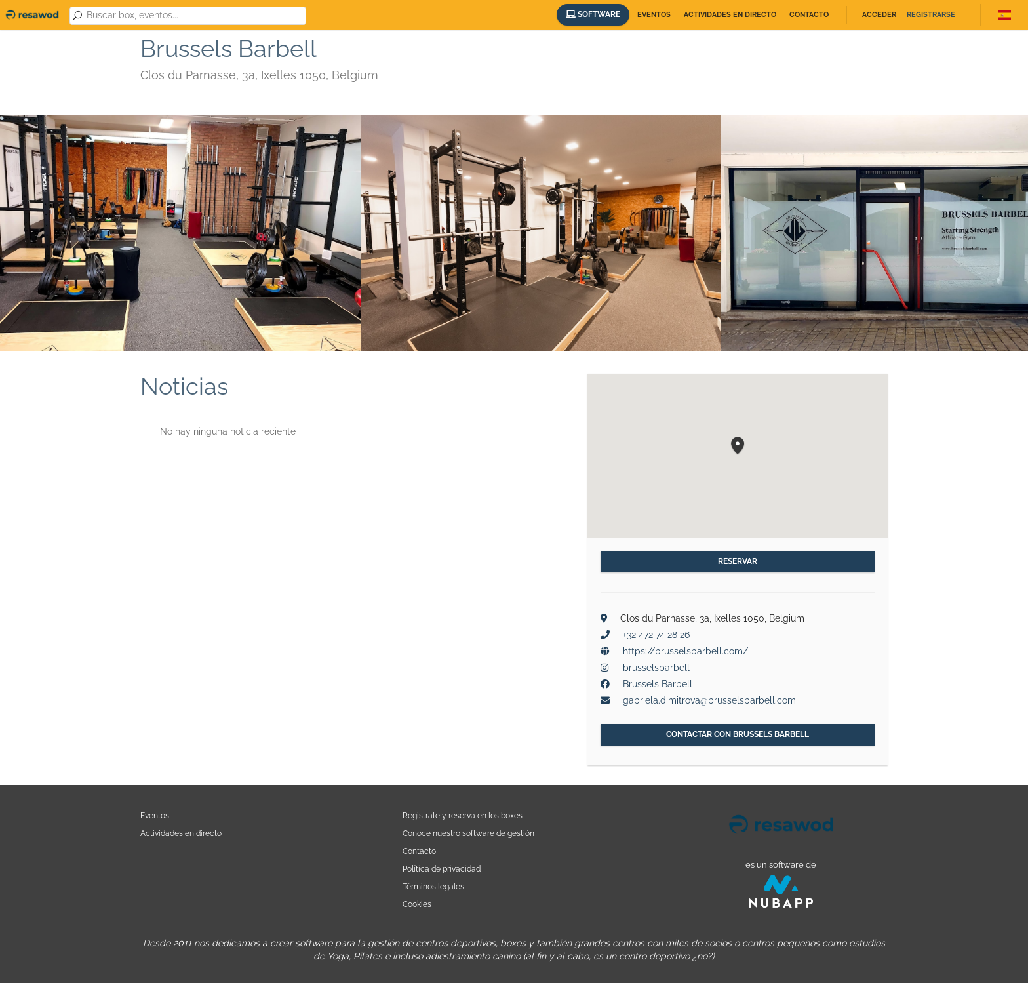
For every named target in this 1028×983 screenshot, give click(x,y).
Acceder (879, 14)
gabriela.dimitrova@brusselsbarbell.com (709, 700)
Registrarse (931, 14)
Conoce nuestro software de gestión (468, 833)
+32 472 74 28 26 (656, 635)
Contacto (809, 14)
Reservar (737, 561)
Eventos (654, 14)
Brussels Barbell (657, 684)
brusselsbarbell (656, 667)
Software (593, 14)
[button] (737, 446)
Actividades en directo (730, 14)
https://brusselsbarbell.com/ (685, 651)
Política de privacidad (442, 868)
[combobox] (194, 15)
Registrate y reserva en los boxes (463, 815)
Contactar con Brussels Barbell (737, 734)
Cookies (417, 904)
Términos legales (433, 886)
